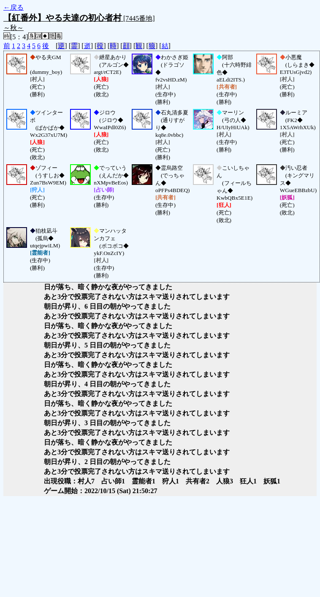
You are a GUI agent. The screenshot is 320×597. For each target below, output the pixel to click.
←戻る (13, 7)
